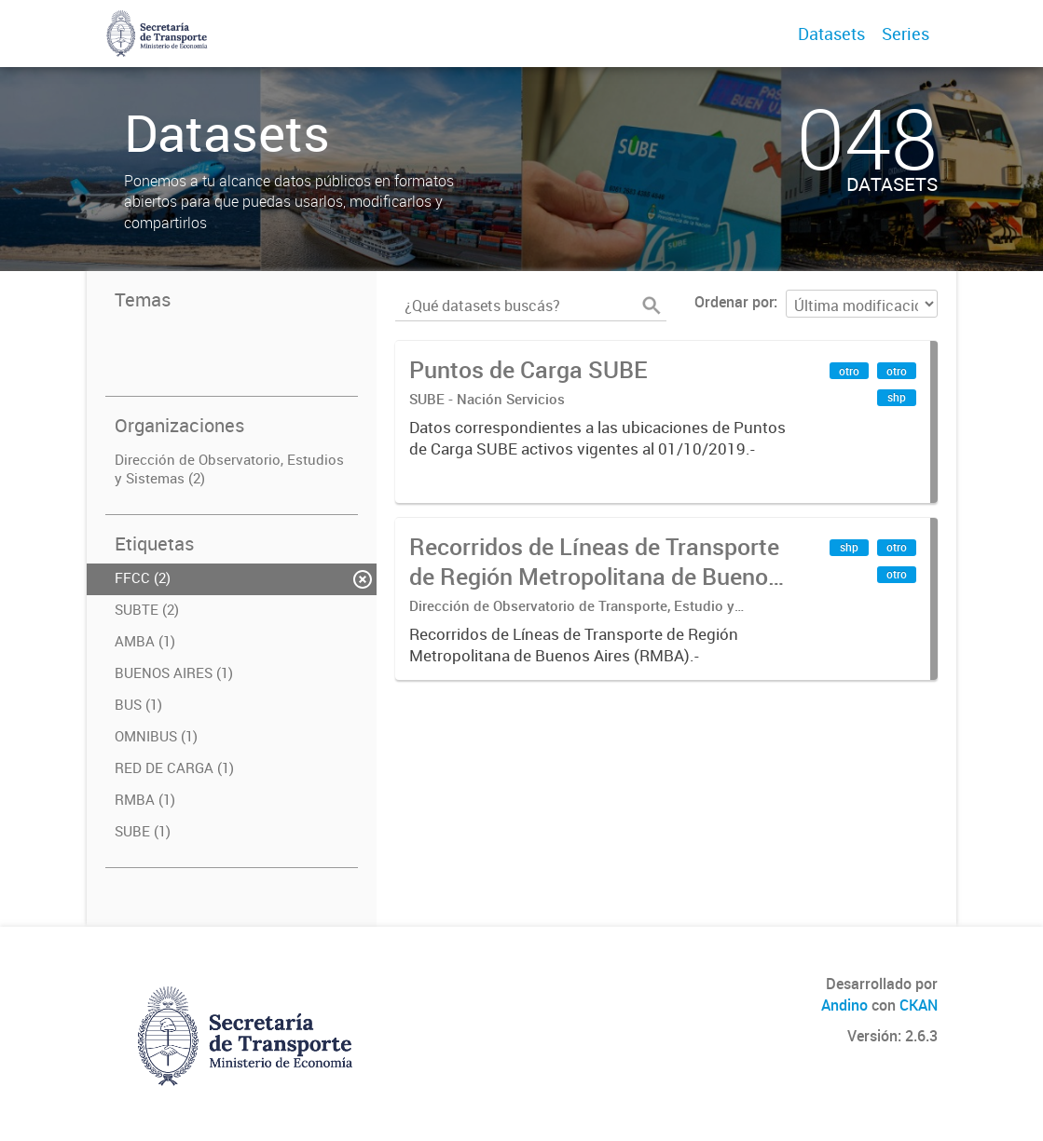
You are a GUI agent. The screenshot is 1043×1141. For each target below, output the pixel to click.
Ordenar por (734, 301)
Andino (844, 1005)
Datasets (831, 33)
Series (905, 33)
